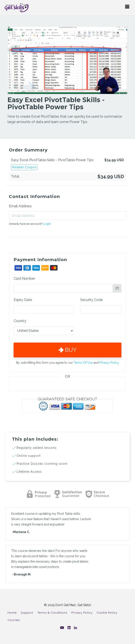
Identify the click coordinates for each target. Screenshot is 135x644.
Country (20, 321)
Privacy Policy (109, 362)
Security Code (91, 300)
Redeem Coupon (24, 167)
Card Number (24, 278)
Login (47, 223)
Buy (68, 350)
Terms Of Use (83, 362)
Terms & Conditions (52, 612)
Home (12, 612)
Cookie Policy (107, 612)
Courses (14, 620)
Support (27, 612)
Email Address (20, 206)
